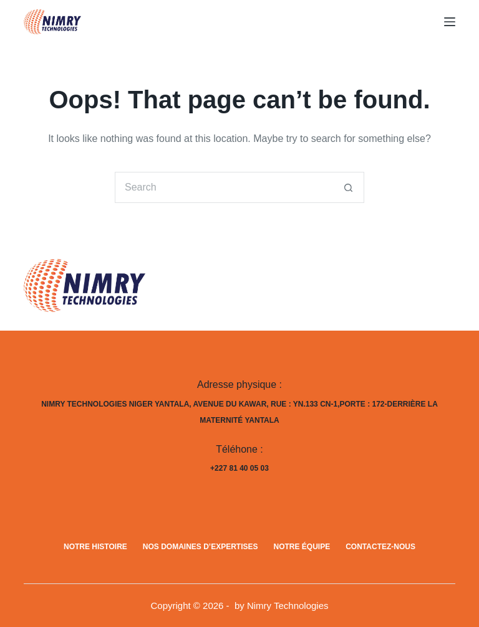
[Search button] (348, 187)
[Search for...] (224, 187)
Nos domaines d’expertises (200, 546)
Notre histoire (95, 546)
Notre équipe (302, 546)
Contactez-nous (380, 546)
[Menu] (449, 21)
